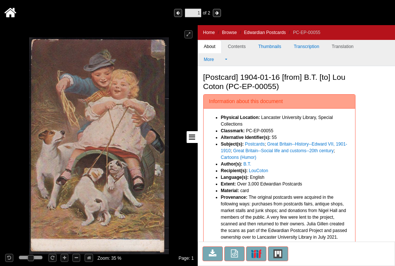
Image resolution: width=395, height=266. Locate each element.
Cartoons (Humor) (238, 157)
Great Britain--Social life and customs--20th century (283, 150)
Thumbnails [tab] (269, 46)
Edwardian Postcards (265, 32)
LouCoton (258, 170)
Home (209, 32)
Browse (229, 32)
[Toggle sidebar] (192, 137)
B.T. (247, 164)
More (214, 59)
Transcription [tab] (306, 46)
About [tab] (209, 46)
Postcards (255, 144)
